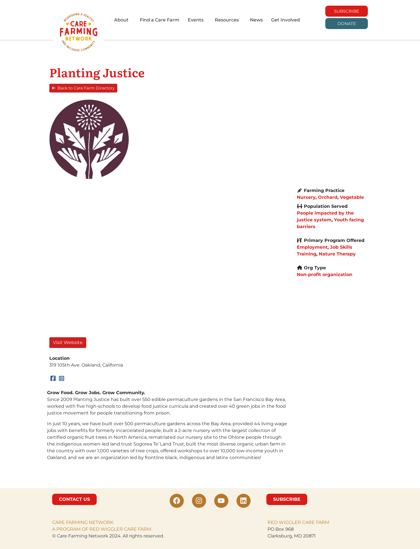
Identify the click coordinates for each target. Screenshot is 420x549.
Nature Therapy (337, 254)
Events (196, 20)
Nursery (306, 197)
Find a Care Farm (159, 20)
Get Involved (285, 20)
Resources (227, 20)
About (121, 20)
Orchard (327, 197)
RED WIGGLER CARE (291, 522)
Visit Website (68, 342)
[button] (123, 20)
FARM (322, 522)
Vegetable (352, 197)
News (256, 20)
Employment (312, 247)
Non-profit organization (324, 274)
